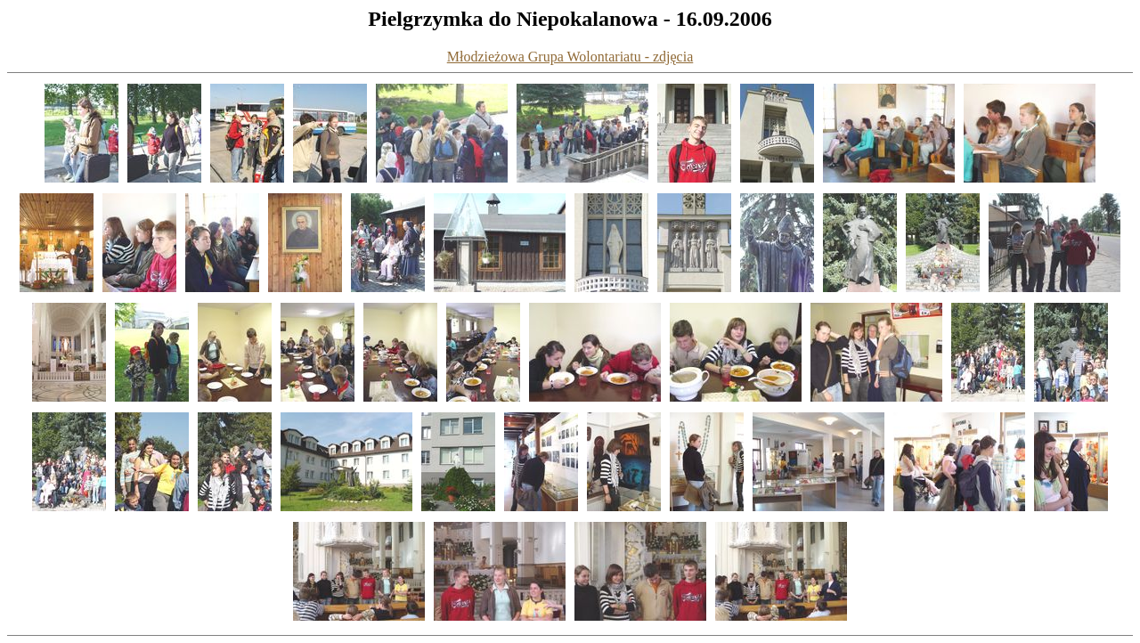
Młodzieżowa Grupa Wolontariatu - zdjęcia (570, 56)
